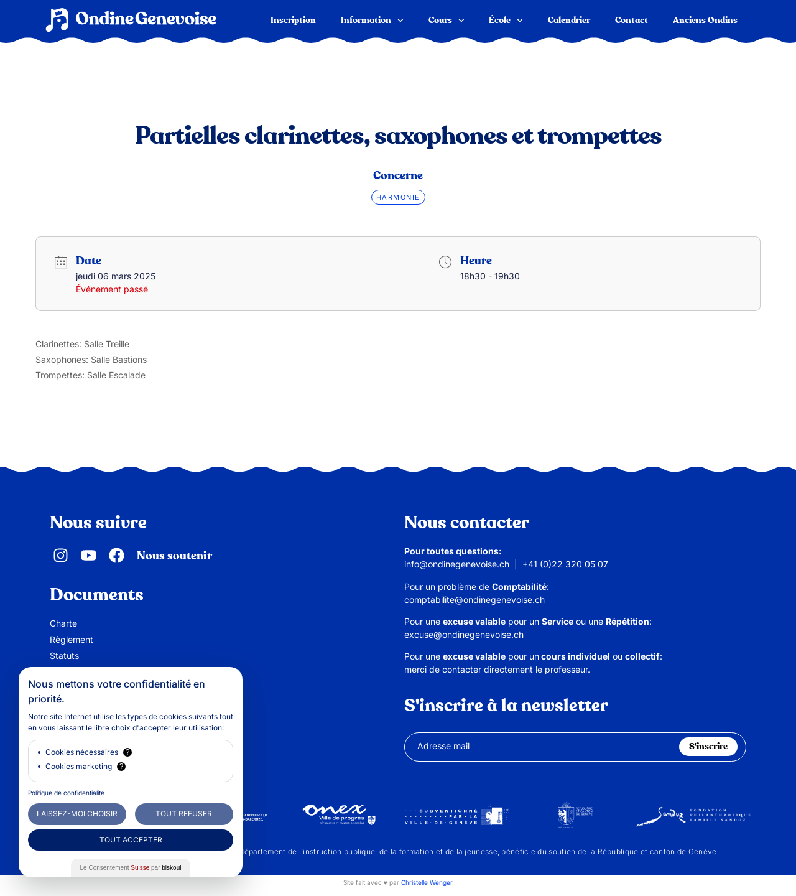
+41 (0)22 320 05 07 (565, 564)
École (506, 20)
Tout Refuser (183, 813)
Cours (446, 20)
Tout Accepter (131, 839)
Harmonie (398, 197)
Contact (631, 20)
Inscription (293, 20)
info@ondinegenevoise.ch (456, 564)
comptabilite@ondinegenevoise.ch (474, 599)
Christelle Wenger (427, 882)
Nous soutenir (174, 556)
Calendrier (569, 20)
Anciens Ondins (705, 20)
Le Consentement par (131, 867)
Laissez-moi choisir (77, 813)
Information (372, 20)
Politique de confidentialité (66, 792)
